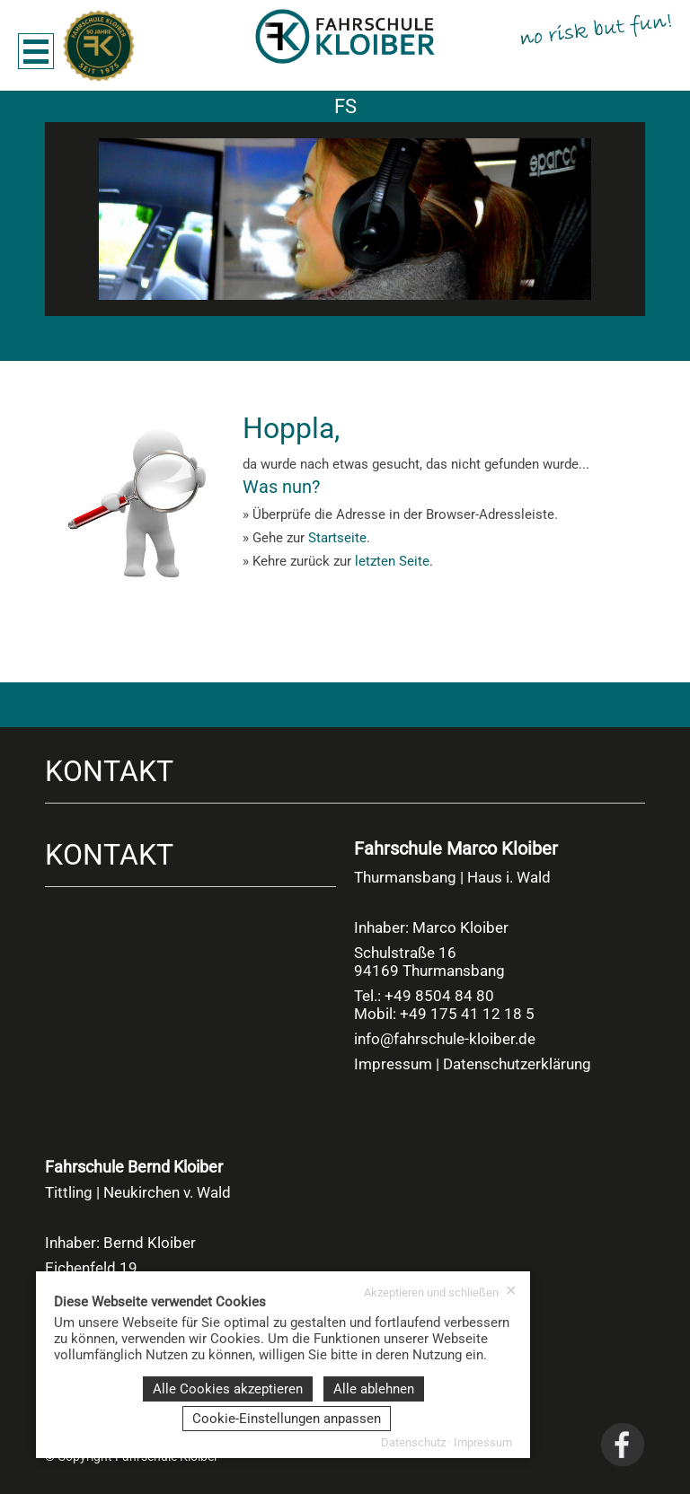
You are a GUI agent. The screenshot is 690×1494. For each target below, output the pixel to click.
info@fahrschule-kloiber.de (444, 1039)
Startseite (337, 538)
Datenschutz (413, 1442)
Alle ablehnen (373, 1389)
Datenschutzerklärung (517, 1064)
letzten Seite (392, 561)
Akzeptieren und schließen (440, 1292)
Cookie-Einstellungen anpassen (286, 1419)
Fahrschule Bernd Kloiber (134, 1166)
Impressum (393, 1064)
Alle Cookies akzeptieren (228, 1389)
